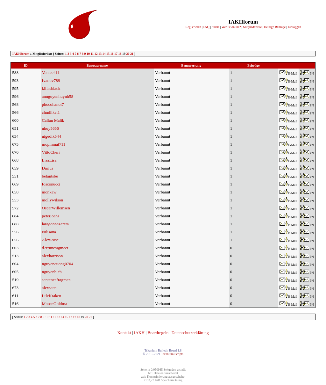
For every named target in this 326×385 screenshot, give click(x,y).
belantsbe (50, 176)
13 (100, 53)
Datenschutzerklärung (190, 332)
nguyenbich (52, 271)
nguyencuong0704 (57, 263)
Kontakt (124, 332)
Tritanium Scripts (172, 354)
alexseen (49, 287)
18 (119, 53)
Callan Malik (53, 120)
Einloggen (294, 27)
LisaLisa (49, 160)
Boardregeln (157, 332)
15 (108, 53)
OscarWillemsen (56, 208)
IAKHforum (20, 53)
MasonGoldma (54, 303)
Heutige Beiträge (275, 27)
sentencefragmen (56, 279)
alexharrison (52, 255)
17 (115, 53)
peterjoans (51, 216)
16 (111, 53)
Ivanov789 (51, 80)
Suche (215, 27)
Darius (47, 168)
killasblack (51, 88)
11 (92, 53)
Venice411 (51, 72)
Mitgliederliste (252, 27)
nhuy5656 (50, 128)
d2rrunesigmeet (55, 247)
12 (95, 53)
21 (131, 53)
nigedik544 (51, 136)
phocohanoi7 (53, 104)
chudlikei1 (51, 112)
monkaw (49, 192)
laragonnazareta (55, 224)
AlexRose (50, 239)
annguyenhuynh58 (57, 96)
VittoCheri (51, 152)
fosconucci (51, 184)
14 (103, 53)
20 (127, 53)
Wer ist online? (231, 27)
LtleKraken (51, 295)
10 (88, 53)
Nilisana (49, 231)
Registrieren (193, 27)
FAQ (206, 27)
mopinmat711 (54, 144)
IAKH (139, 332)
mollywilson (52, 200)
